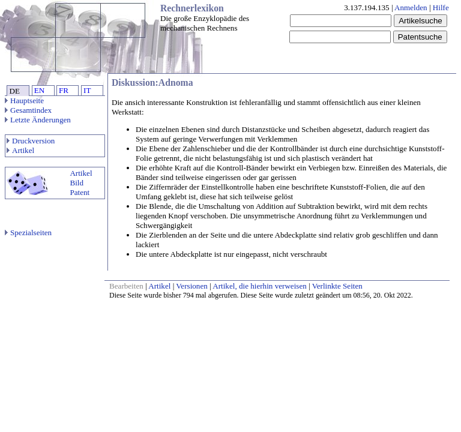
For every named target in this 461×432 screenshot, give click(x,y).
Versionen (191, 285)
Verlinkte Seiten (337, 285)
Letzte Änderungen (38, 119)
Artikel (20, 150)
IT (87, 90)
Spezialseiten (28, 232)
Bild (76, 182)
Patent (79, 192)
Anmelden (410, 7)
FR (63, 90)
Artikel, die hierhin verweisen (259, 285)
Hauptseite (24, 100)
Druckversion (31, 140)
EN (39, 90)
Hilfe (441, 7)
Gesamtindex (28, 110)
